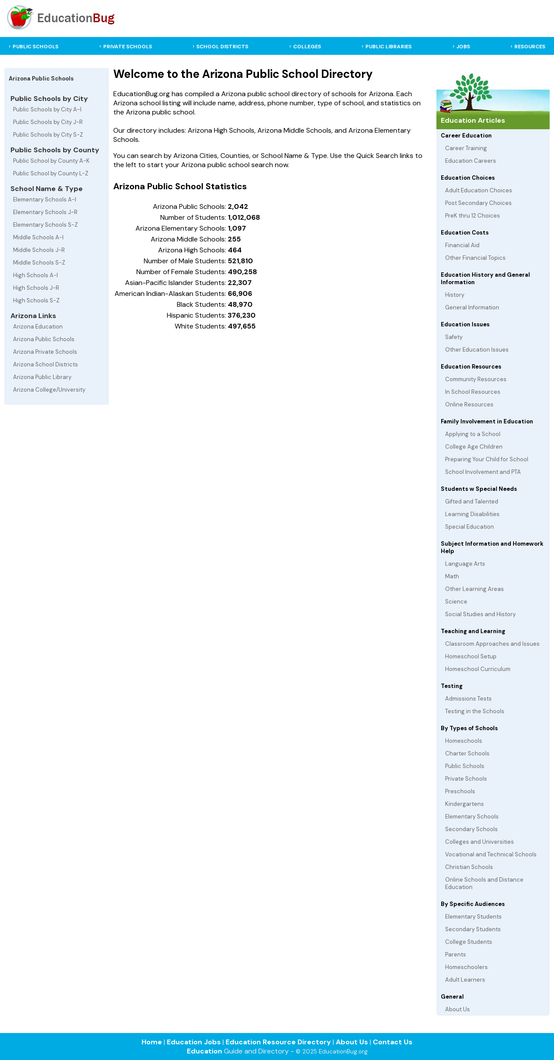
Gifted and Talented (471, 501)
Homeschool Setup (471, 656)
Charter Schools (467, 753)
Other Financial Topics (475, 258)
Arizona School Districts (45, 364)
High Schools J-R (36, 288)
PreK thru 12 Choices (472, 215)
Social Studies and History (480, 614)
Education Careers (470, 160)
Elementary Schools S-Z (45, 224)
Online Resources (469, 404)
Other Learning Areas (474, 589)
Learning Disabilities (472, 514)
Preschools (460, 791)
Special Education (469, 526)
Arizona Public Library (42, 377)
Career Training (466, 148)
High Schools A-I (35, 275)
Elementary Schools (472, 816)
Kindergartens (464, 804)
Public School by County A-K (51, 160)
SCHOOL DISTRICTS (222, 46)
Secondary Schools (471, 829)
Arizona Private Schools (45, 352)
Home (152, 1042)
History (454, 295)
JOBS (463, 46)
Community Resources (476, 379)
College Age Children (474, 446)
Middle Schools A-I (38, 237)
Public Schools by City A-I (47, 109)
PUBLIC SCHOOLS (35, 46)
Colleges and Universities (479, 841)
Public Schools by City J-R (48, 122)
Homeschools (463, 741)
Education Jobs (194, 1042)
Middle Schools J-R (39, 250)
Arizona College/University (49, 389)
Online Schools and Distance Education (484, 883)
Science (456, 601)
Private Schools (466, 778)
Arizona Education (38, 326)
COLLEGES (307, 46)
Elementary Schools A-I (44, 199)
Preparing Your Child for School (486, 459)
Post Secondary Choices (478, 203)
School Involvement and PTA (483, 472)
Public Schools (464, 766)
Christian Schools (469, 867)
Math (452, 576)
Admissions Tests (468, 698)
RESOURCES (529, 46)
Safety (454, 337)
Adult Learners (465, 979)
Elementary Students (473, 916)
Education (204, 1051)
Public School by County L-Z (50, 173)
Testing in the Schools (474, 711)
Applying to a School (472, 434)
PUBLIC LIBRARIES (388, 46)
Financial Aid (462, 245)
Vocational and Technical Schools (491, 854)
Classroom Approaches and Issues (492, 643)
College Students (468, 942)
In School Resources (472, 392)
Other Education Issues (477, 349)
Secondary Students (473, 929)
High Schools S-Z (36, 300)
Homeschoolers (466, 967)
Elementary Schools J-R (45, 212)
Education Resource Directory (278, 1042)
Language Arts (465, 563)
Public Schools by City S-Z (48, 134)
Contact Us (392, 1042)
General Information (472, 307)
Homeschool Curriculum (477, 669)
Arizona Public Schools (43, 339)
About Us (457, 1009)
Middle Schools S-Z (39, 262)
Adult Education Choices (478, 190)
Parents (455, 954)
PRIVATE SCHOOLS (127, 46)
